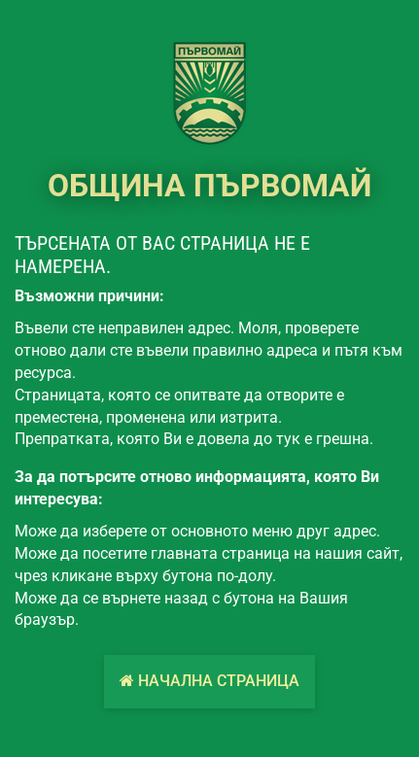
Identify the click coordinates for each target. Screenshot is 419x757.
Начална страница (209, 680)
